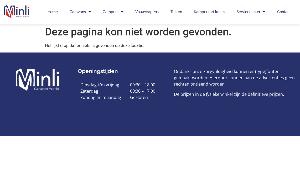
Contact (284, 12)
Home (53, 12)
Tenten (176, 12)
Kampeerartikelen (209, 12)
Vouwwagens (147, 12)
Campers (113, 11)
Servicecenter (250, 11)
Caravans (80, 11)
